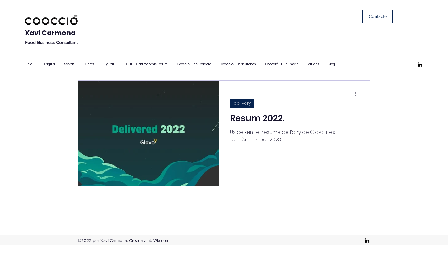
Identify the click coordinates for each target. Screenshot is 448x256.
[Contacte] (377, 16)
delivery (242, 103)
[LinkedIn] (420, 65)
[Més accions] (358, 93)
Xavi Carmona (50, 33)
